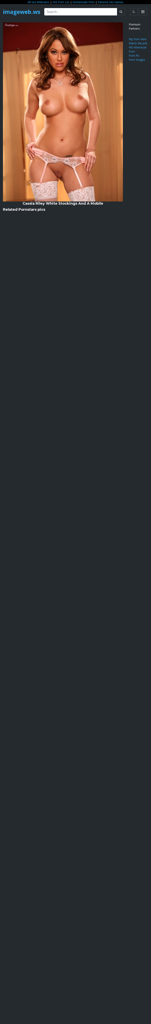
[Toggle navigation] (143, 11)
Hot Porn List (60, 2)
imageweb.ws (21, 11)
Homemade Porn (84, 2)
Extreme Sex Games (110, 2)
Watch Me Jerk (138, 43)
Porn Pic (134, 55)
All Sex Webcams (38, 2)
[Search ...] (80, 11)
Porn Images (137, 60)
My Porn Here (137, 39)
